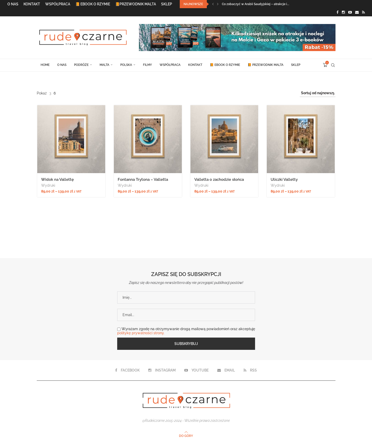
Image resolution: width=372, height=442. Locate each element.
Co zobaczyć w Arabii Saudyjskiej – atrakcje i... (255, 4)
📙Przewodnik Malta (135, 4)
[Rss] (363, 12)
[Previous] (213, 4)
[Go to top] (186, 436)
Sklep (166, 4)
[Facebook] (338, 12)
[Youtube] (350, 12)
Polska (126, 65)
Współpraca (57, 4)
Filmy (147, 65)
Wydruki (48, 185)
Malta (104, 65)
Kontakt (31, 4)
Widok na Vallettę (57, 179)
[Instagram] (343, 12)
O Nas (12, 4)
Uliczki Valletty (284, 179)
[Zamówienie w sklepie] (317, 93)
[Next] (218, 4)
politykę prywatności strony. (140, 333)
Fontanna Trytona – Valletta (143, 179)
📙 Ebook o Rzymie (92, 4)
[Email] (357, 12)
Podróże (81, 65)
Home (45, 65)
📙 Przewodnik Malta (265, 65)
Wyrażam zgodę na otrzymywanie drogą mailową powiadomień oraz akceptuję (186, 331)
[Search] (332, 65)
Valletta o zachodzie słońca (219, 179)
